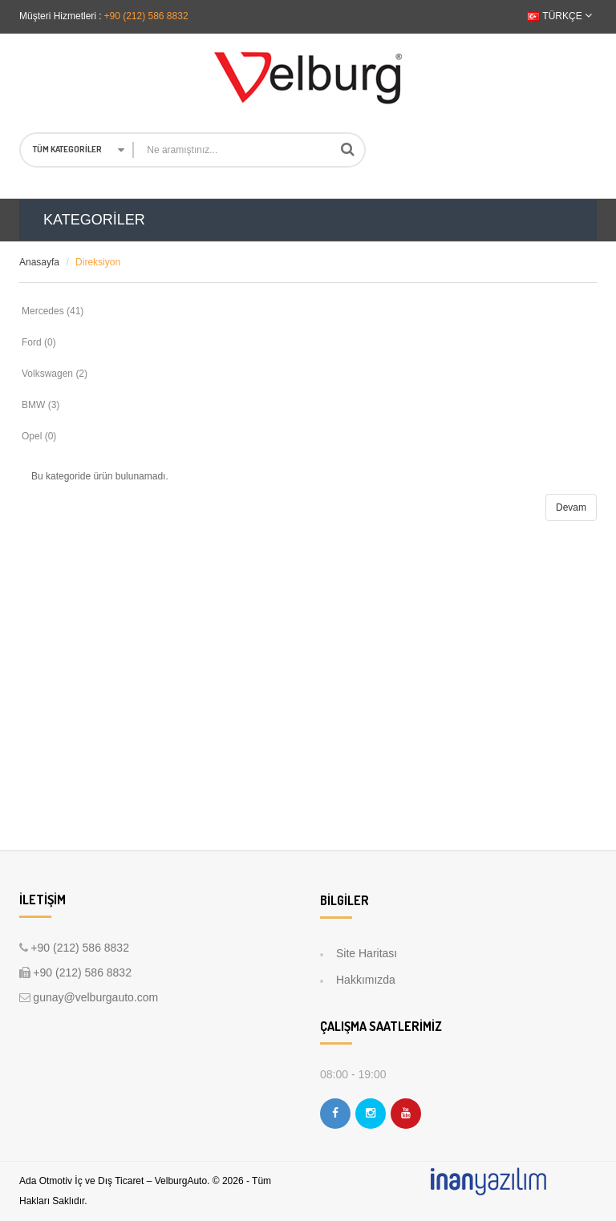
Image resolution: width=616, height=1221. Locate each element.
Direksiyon (97, 262)
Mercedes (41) (52, 311)
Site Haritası (366, 953)
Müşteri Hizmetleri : (60, 16)
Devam (571, 507)
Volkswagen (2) (54, 373)
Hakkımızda (365, 979)
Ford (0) (39, 342)
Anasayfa (39, 262)
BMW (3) (40, 404)
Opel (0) (39, 436)
